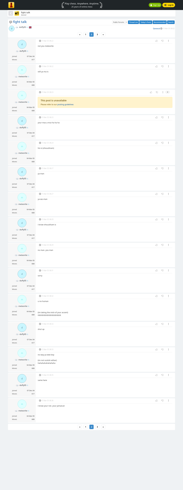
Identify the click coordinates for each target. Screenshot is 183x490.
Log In (169, 5)
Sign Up (155, 5)
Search (171, 22)
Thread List (133, 22)
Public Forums (118, 22)
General (156, 28)
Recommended (160, 22)
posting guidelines (65, 104)
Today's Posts (145, 22)
